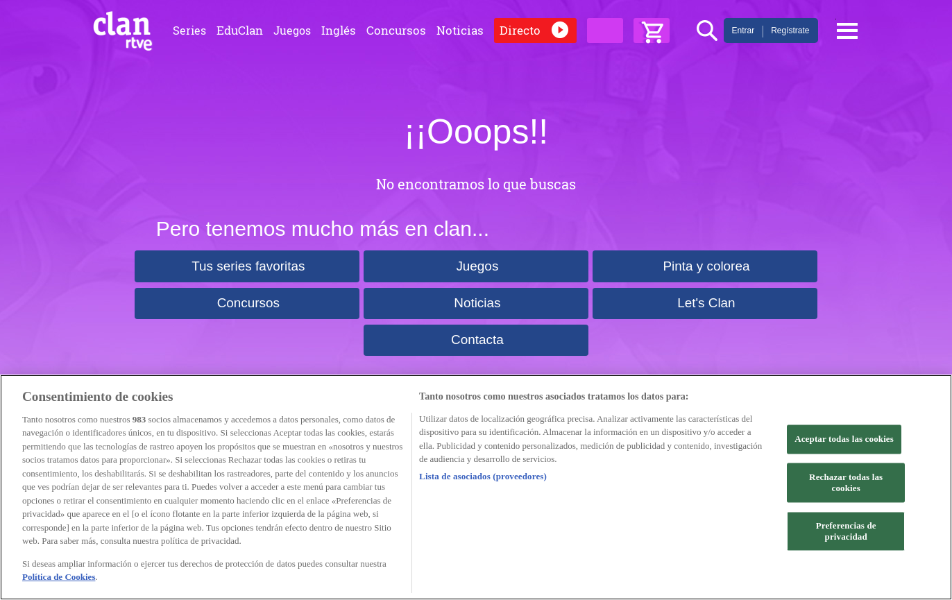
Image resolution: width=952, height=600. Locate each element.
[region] (476, 487)
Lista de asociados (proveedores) (483, 476)
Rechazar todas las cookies (846, 483)
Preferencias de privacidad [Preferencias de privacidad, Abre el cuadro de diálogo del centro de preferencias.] (846, 531)
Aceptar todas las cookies (844, 439)
